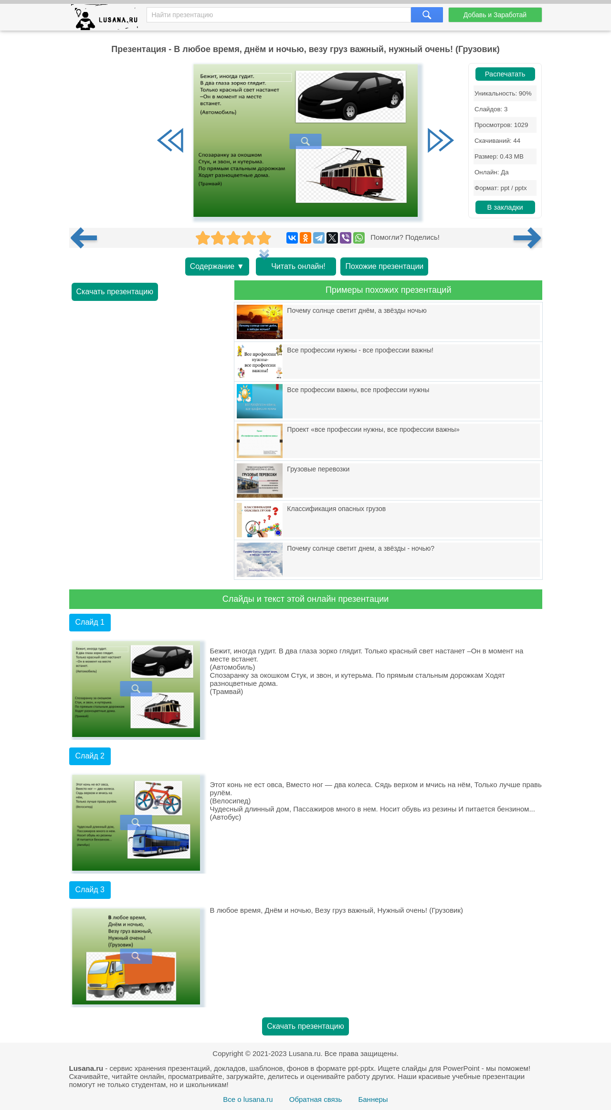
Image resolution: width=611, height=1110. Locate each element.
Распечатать (505, 74)
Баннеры (373, 1099)
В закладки (505, 207)
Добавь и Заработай (495, 15)
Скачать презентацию (115, 292)
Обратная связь (315, 1099)
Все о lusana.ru (248, 1099)
